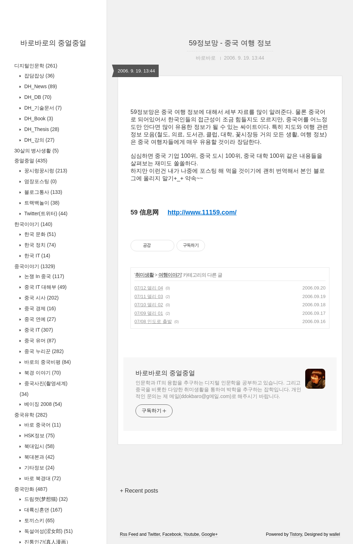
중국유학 (30, 415)
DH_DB (37, 97)
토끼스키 (39, 520)
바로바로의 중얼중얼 (53, 43)
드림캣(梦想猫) (45, 499)
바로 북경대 (42, 478)
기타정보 (39, 467)
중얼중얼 (30, 160)
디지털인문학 (35, 66)
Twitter (154, 534)
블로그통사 (42, 192)
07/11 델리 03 (148, 296)
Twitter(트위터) (45, 213)
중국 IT (38, 330)
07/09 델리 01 (148, 313)
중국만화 (30, 489)
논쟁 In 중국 (43, 276)
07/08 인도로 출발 (153, 321)
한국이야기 (33, 224)
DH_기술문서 (42, 108)
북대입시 (39, 446)
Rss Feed (129, 534)
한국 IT (36, 255)
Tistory (296, 534)
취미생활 (144, 275)
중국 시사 (40, 298)
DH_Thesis (41, 129)
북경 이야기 (42, 373)
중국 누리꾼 (43, 351)
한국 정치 (39, 245)
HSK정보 (39, 435)
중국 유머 (39, 340)
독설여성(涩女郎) (48, 531)
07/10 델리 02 (148, 304)
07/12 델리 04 (148, 288)
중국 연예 (39, 319)
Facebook (172, 534)
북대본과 (39, 457)
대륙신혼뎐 (42, 510)
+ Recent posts (139, 491)
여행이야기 (169, 275)
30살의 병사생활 (36, 150)
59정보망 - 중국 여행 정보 (230, 43)
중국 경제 (39, 308)
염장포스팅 (40, 181)
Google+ (209, 534)
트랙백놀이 (41, 203)
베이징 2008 (42, 404)
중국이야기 (34, 266)
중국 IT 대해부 (45, 287)
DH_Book (38, 118)
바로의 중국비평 (47, 362)
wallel (334, 534)
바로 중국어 (42, 425)
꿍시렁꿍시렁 (45, 170)
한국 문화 (39, 234)
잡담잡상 (39, 76)
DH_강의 (39, 140)
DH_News (40, 86)
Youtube (191, 534)
